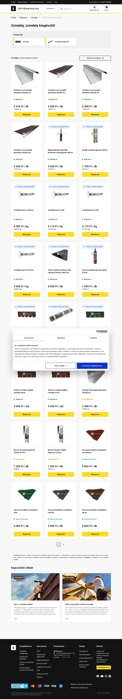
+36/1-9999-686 (106, 2)
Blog (55, 2)
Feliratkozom (104, 667)
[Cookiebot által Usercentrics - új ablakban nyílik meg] (98, 331)
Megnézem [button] (27, 114)
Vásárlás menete (42, 674)
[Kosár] (106, 8)
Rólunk (13, 2)
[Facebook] (97, 676)
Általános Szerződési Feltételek (81, 684)
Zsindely (22, 42)
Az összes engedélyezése (92, 366)
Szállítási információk (37, 2)
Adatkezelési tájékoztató (79, 688)
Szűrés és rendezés (95, 58)
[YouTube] (102, 676)
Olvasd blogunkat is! (86, 658)
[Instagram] (106, 676)
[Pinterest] (110, 676)
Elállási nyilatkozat (43, 660)
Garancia (49, 2)
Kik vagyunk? (83, 651)
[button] (50, 8)
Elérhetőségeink (23, 2)
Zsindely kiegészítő (58, 42)
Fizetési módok (42, 663)
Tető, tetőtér (19, 577)
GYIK (38, 670)
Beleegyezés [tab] (29, 338)
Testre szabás (60, 366)
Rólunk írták (83, 661)
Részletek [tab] (61, 338)
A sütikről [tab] (93, 338)
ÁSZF (38, 651)
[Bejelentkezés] (94, 8)
